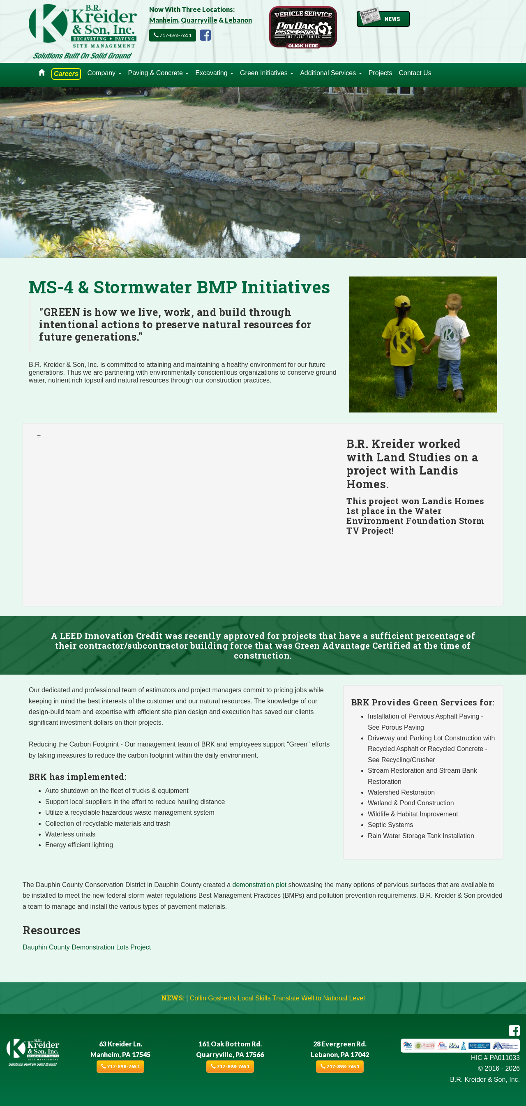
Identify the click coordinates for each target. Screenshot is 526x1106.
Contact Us (415, 72)
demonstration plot (260, 884)
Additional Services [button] (331, 72)
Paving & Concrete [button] (158, 72)
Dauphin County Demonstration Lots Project (87, 947)
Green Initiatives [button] (266, 72)
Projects (380, 72)
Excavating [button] (214, 72)
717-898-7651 (172, 35)
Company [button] (105, 72)
